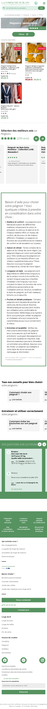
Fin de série (6, 632)
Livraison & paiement (23, 567)
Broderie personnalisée (11, 578)
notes (34, 706)
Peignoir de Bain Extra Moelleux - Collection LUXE (20, 148)
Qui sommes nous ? (10, 541)
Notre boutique (8, 557)
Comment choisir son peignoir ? (20, 393)
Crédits (4, 675)
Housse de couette (9, 638)
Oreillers (5, 649)
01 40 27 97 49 (9, 605)
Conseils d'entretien (10, 582)
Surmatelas (6, 653)
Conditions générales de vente (14, 669)
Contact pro (23, 610)
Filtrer (21, 34)
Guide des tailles (8, 585)
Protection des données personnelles (17, 672)
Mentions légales (9, 666)
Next (42, 138)
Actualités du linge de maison (14, 553)
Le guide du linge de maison (13, 549)
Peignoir (5, 645)
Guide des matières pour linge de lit (16, 589)
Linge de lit (6, 617)
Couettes (5, 641)
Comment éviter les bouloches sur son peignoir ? (23, 423)
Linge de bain (7, 621)
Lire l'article (17, 400)
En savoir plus (16, 489)
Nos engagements (9, 545)
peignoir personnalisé (14, 359)
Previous (36, 138)
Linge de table (8, 624)
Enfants (5, 628)
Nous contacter (23, 600)
